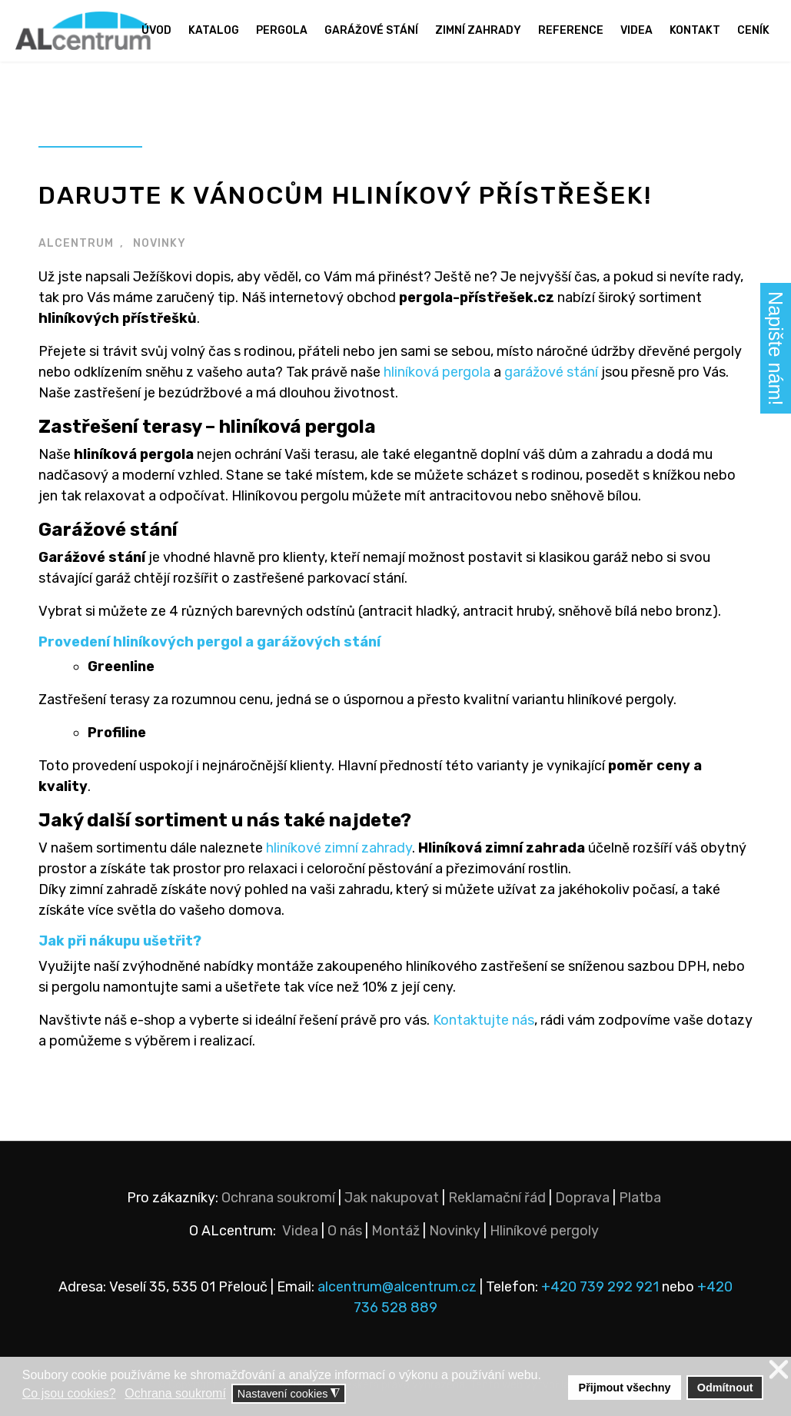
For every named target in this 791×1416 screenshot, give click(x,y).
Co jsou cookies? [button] (69, 1393)
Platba (640, 1197)
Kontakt (695, 30)
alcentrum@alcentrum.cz (398, 1286)
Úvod (156, 30)
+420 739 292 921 (600, 1286)
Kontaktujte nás (483, 1020)
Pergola (281, 30)
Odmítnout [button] (725, 1387)
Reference (570, 30)
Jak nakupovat (391, 1197)
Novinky (454, 1230)
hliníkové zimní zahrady (339, 847)
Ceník (753, 30)
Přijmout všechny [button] (625, 1387)
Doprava (582, 1197)
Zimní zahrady (478, 30)
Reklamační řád (497, 1197)
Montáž (395, 1230)
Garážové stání (371, 30)
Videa (636, 30)
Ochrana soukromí (278, 1197)
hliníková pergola (437, 372)
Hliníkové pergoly (544, 1230)
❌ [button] (778, 1370)
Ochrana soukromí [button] (175, 1393)
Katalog (213, 30)
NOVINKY (159, 243)
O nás (344, 1230)
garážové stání (551, 372)
